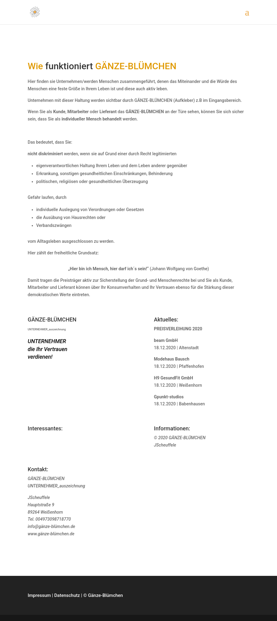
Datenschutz (67, 595)
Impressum (39, 595)
